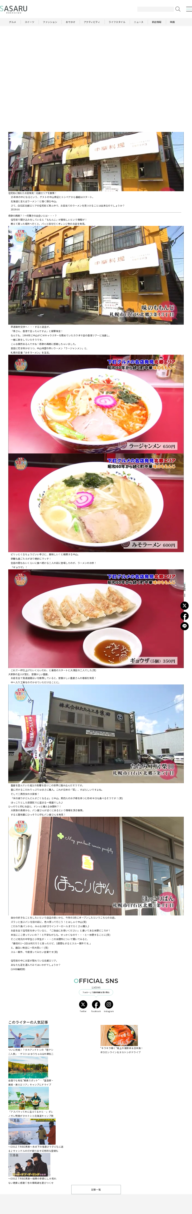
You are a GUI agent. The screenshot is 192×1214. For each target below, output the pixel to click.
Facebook (96, 1006)
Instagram (109, 1006)
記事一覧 (96, 1189)
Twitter (83, 1006)
